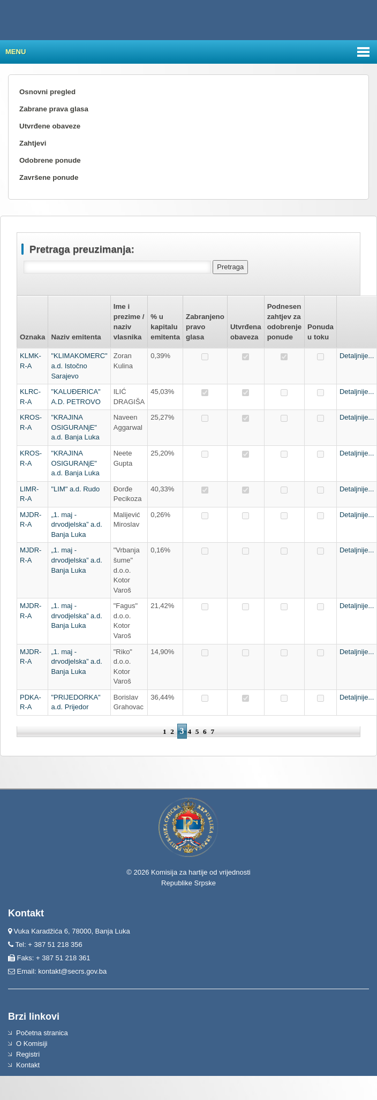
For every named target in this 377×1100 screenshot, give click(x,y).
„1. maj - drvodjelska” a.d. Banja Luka (76, 524)
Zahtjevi (32, 143)
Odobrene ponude (50, 160)
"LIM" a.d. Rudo (75, 489)
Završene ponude (48, 177)
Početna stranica (42, 1033)
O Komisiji (32, 1044)
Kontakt (28, 1065)
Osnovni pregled (47, 92)
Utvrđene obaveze (49, 126)
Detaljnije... (357, 356)
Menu (15, 52)
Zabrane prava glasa (53, 109)
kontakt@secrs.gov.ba (72, 971)
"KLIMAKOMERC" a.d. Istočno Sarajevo (79, 366)
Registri (28, 1054)
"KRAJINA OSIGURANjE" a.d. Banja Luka (75, 427)
